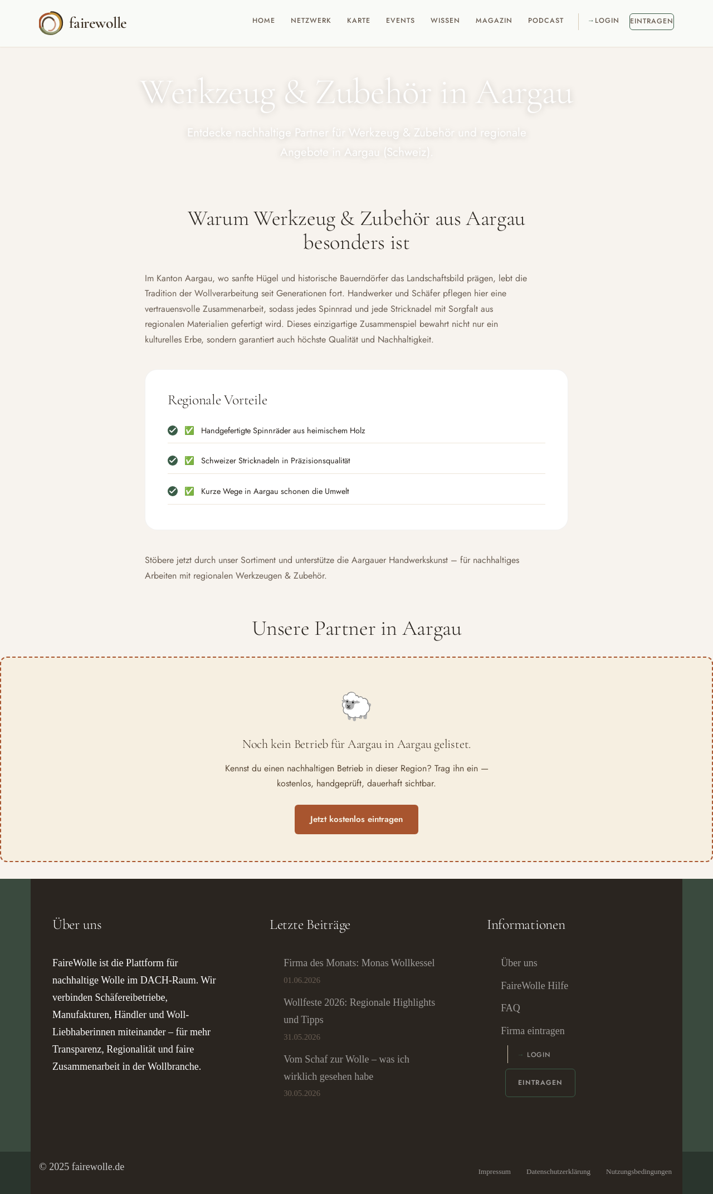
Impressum (494, 1172)
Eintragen (651, 21)
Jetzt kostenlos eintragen (356, 819)
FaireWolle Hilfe (534, 985)
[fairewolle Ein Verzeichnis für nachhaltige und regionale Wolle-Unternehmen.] (82, 23)
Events (400, 21)
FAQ (510, 1008)
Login (607, 21)
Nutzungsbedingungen (639, 1172)
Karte (358, 21)
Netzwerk (311, 21)
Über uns (519, 962)
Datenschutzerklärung (558, 1172)
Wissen (445, 21)
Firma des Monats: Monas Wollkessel (359, 962)
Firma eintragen (532, 1030)
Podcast (546, 21)
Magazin (494, 21)
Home (263, 21)
